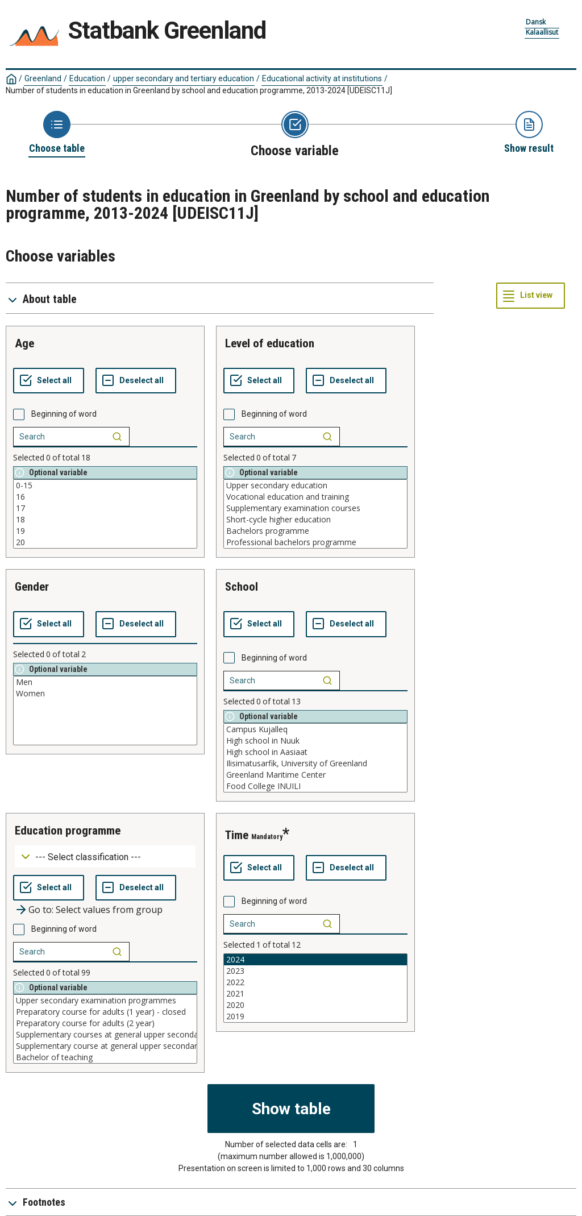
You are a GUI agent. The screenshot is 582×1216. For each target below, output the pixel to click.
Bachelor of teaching (105, 1057)
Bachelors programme (315, 531)
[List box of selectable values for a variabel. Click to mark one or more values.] (105, 514)
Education (87, 78)
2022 (315, 982)
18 (105, 519)
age (24, 343)
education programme (67, 830)
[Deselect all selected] (135, 381)
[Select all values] (48, 381)
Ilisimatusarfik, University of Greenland (315, 763)
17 (105, 508)
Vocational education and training (315, 497)
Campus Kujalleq (315, 729)
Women (105, 693)
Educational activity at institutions (322, 78)
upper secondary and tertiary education (183, 78)
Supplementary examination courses (315, 508)
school (241, 587)
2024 (315, 959)
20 (105, 542)
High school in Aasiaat (315, 752)
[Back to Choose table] (56, 133)
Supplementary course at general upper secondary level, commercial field (105, 1046)
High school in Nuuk (315, 740)
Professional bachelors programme (315, 542)
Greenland (42, 78)
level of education (269, 343)
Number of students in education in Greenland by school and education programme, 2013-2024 (199, 90)
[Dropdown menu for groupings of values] (105, 856)
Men (105, 682)
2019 (315, 1016)
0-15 (105, 485)
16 (105, 497)
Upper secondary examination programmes (105, 1000)
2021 (315, 993)
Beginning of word (64, 413)
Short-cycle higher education (315, 519)
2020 (315, 1005)
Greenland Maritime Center (315, 775)
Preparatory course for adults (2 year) (105, 1023)
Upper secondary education (315, 485)
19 (105, 531)
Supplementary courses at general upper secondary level (105, 1034)
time (236, 835)
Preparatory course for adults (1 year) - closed (105, 1012)
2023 (315, 971)
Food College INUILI (315, 786)
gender (32, 587)
